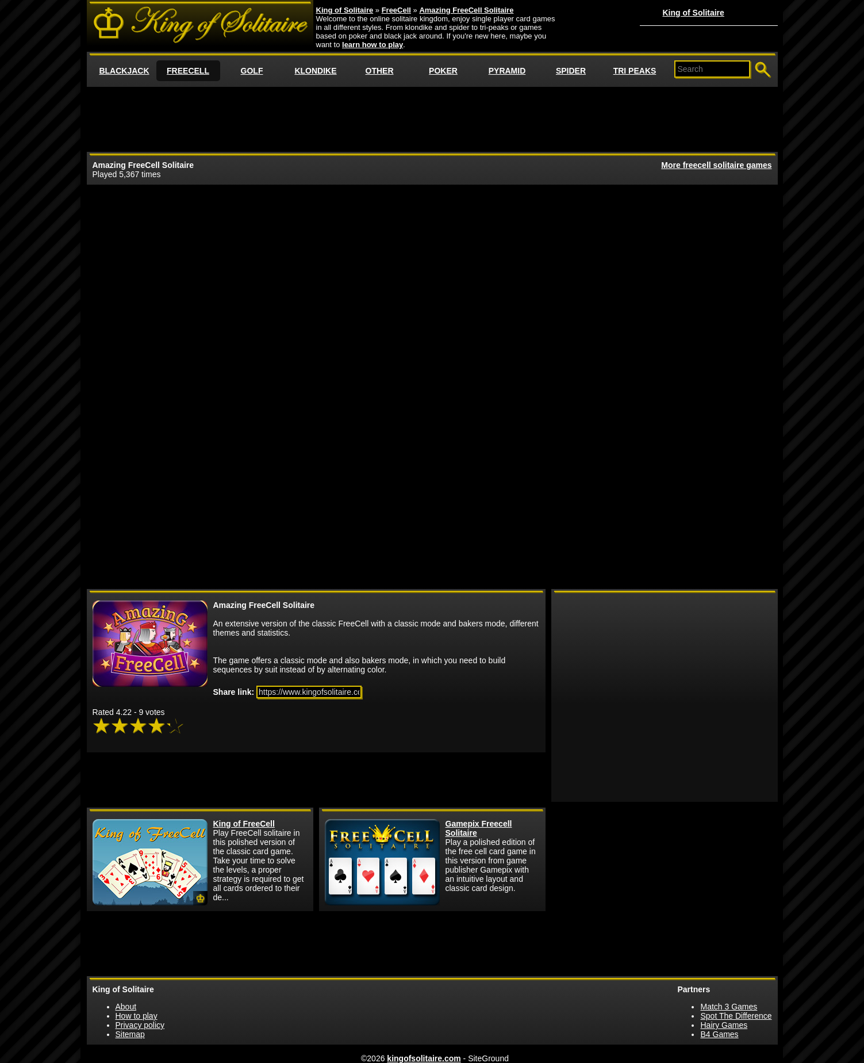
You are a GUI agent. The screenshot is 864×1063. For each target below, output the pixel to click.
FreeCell (396, 10)
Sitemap (130, 1034)
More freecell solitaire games (716, 165)
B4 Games (719, 1034)
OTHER (380, 70)
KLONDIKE (315, 70)
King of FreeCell (244, 823)
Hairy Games (723, 1025)
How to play (137, 1015)
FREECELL (188, 70)
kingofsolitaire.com (423, 1058)
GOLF (252, 70)
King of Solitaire (693, 12)
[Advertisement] (432, 118)
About (126, 1006)
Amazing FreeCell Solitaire (466, 10)
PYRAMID (507, 70)
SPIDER (571, 70)
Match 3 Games (728, 1006)
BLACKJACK (124, 70)
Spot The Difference (735, 1015)
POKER (443, 70)
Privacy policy (140, 1025)
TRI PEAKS (634, 70)
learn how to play (372, 44)
